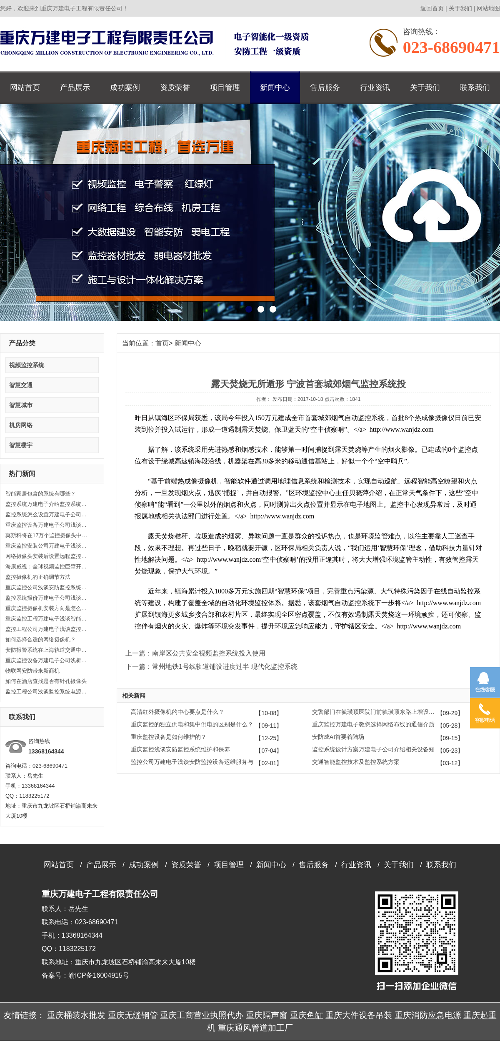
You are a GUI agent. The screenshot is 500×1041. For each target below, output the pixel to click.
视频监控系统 (26, 365)
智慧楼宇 (20, 445)
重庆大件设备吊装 (358, 1015)
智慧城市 (20, 405)
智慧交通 (20, 385)
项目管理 (225, 87)
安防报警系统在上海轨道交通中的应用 (47, 650)
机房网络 (20, 425)
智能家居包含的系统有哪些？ (40, 493)
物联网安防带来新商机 (32, 671)
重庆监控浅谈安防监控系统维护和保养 (180, 749)
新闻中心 (275, 87)
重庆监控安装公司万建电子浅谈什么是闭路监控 (47, 546)
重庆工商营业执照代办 (201, 1015)
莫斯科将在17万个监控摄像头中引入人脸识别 (47, 535)
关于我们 (460, 8)
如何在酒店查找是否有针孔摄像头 (46, 681)
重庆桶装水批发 (76, 1015)
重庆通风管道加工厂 (255, 1027)
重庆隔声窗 (267, 1015)
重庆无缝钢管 (133, 1015)
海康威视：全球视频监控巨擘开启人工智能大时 (47, 566)
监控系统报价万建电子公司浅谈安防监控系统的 (47, 598)
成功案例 (125, 87)
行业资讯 (375, 87)
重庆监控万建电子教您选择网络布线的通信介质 (373, 724)
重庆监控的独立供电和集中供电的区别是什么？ (192, 724)
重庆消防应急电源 (428, 1015)
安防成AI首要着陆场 (338, 736)
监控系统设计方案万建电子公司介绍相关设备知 (373, 749)
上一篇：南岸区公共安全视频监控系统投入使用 (195, 653)
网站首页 (25, 87)
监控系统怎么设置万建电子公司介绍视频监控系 (47, 514)
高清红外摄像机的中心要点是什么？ (177, 711)
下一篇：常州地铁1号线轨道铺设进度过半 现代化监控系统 (211, 666)
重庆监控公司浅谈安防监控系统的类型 (47, 587)
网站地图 (488, 8)
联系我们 (475, 87)
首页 (162, 343)
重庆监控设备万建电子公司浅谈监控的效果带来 (47, 525)
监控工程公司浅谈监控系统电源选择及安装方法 (47, 691)
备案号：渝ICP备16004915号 (85, 975)
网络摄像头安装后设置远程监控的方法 (47, 556)
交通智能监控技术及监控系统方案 (356, 761)
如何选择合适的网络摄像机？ (40, 639)
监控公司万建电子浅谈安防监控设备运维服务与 (192, 761)
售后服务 (325, 87)
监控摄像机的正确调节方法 (37, 577)
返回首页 (432, 8)
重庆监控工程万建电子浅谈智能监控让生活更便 (47, 619)
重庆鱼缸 (306, 1015)
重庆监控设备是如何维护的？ (169, 736)
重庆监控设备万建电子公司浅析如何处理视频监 (47, 660)
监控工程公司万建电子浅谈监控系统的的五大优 (47, 629)
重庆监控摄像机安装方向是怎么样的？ (47, 608)
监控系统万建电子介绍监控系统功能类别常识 (47, 504)
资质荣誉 (175, 87)
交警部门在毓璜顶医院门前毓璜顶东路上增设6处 (374, 711)
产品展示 (75, 87)
